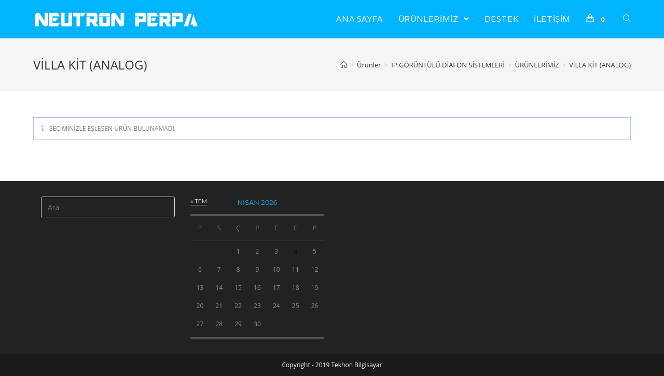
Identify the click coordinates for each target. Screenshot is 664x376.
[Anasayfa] (343, 64)
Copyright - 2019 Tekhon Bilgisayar (332, 364)
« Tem (198, 201)
